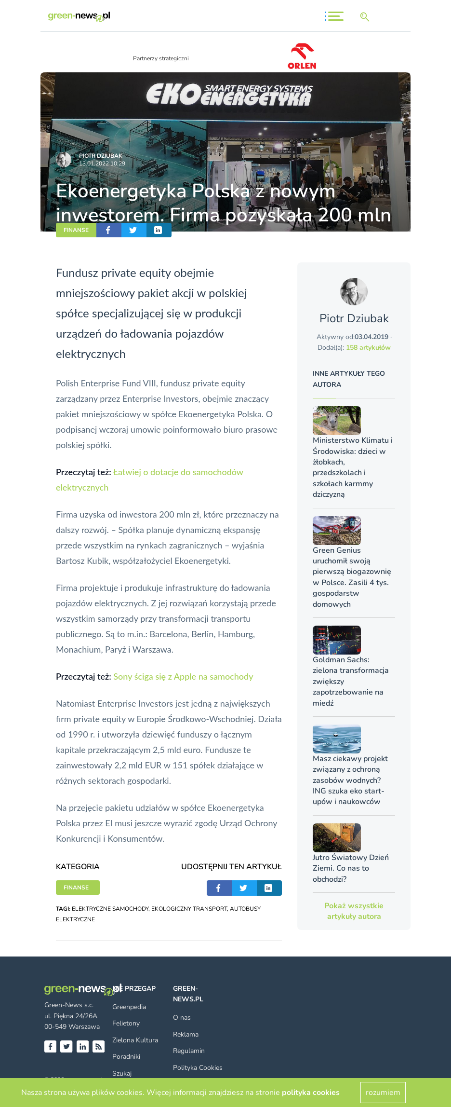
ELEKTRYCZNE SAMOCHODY (110, 909)
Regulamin (189, 1050)
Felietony (126, 1023)
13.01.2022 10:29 (102, 163)
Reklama (186, 1034)
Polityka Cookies (198, 1067)
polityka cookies (311, 1092)
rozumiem (383, 1092)
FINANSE (76, 230)
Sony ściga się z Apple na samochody (183, 676)
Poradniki (126, 1056)
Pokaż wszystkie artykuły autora (354, 911)
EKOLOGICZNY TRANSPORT (189, 909)
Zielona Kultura (135, 1040)
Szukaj (122, 1073)
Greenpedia (129, 1006)
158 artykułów (368, 347)
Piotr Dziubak (100, 156)
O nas (182, 1017)
